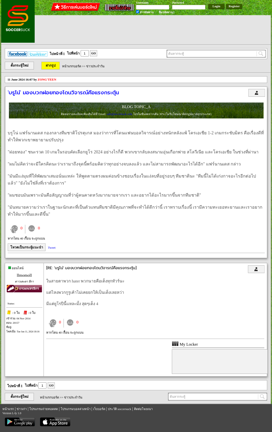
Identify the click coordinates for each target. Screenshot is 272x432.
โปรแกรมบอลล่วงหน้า (76, 409)
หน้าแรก (8, 409)
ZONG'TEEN (47, 79)
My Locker (185, 344)
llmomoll (24, 275)
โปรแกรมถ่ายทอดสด (43, 409)
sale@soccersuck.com (120, 114)
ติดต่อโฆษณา (143, 409)
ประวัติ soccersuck (119, 409)
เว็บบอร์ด (99, 409)
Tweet (52, 247)
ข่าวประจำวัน (95, 66)
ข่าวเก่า (22, 409)
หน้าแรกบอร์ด (71, 66)
